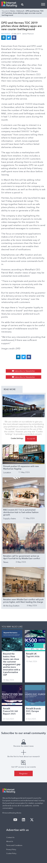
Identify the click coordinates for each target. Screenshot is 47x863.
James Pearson (28, 34)
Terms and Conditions (14, 845)
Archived (5, 34)
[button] (22, 4)
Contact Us (10, 837)
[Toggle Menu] (43, 4)
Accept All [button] (31, 439)
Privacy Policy (11, 849)
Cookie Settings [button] (17, 438)
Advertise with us (17, 830)
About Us (9, 841)
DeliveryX (20, 11)
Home (12, 11)
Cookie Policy (11, 853)
